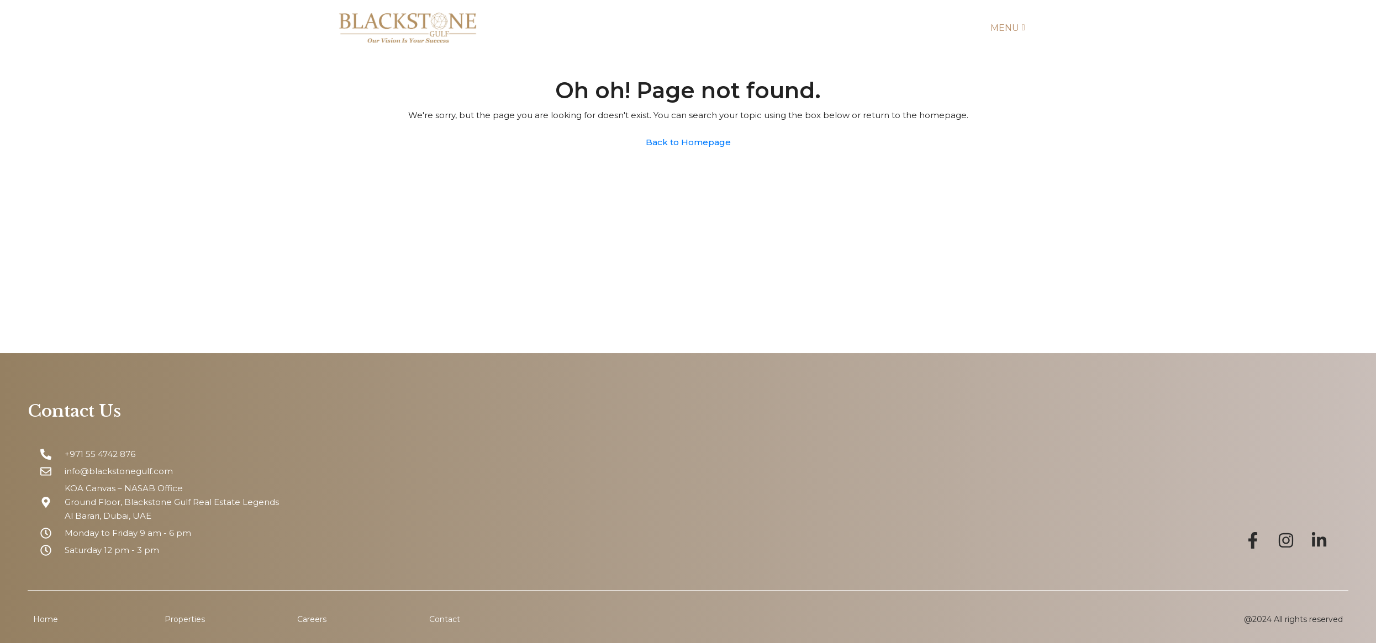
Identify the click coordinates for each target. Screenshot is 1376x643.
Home (45, 619)
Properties (185, 619)
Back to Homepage (688, 142)
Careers (311, 619)
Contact (444, 619)
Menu (1007, 28)
